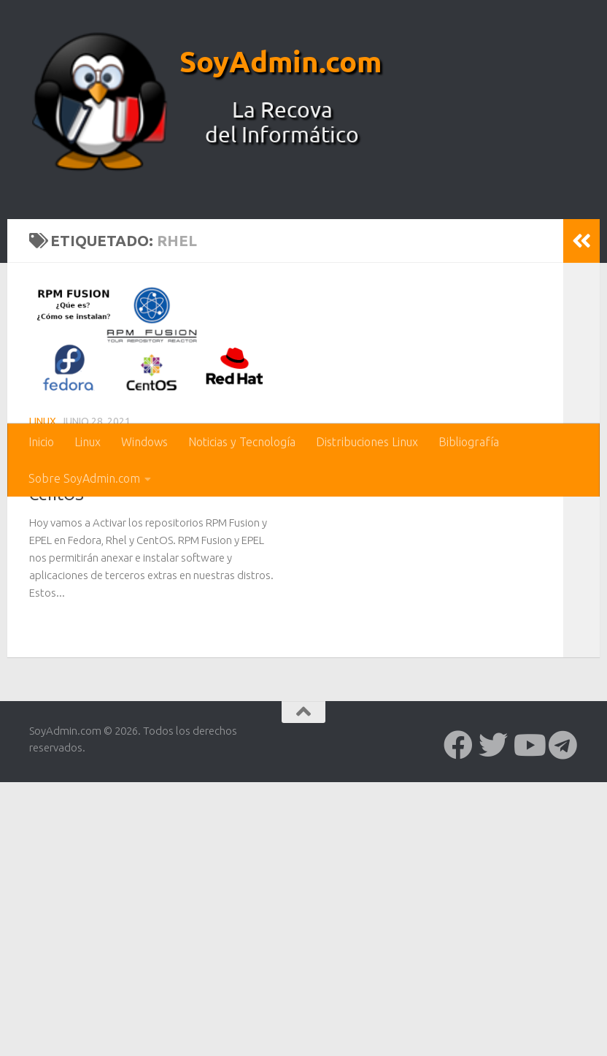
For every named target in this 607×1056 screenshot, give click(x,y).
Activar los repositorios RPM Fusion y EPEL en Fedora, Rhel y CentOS (144, 747)
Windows (144, 441)
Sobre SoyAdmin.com (84, 478)
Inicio (41, 441)
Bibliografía (468, 441)
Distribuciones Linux (367, 441)
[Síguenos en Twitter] (493, 1022)
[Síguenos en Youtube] (528, 1022)
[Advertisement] (303, 314)
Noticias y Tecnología (241, 441)
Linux (87, 441)
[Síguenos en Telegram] (563, 1022)
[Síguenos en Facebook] (458, 1022)
